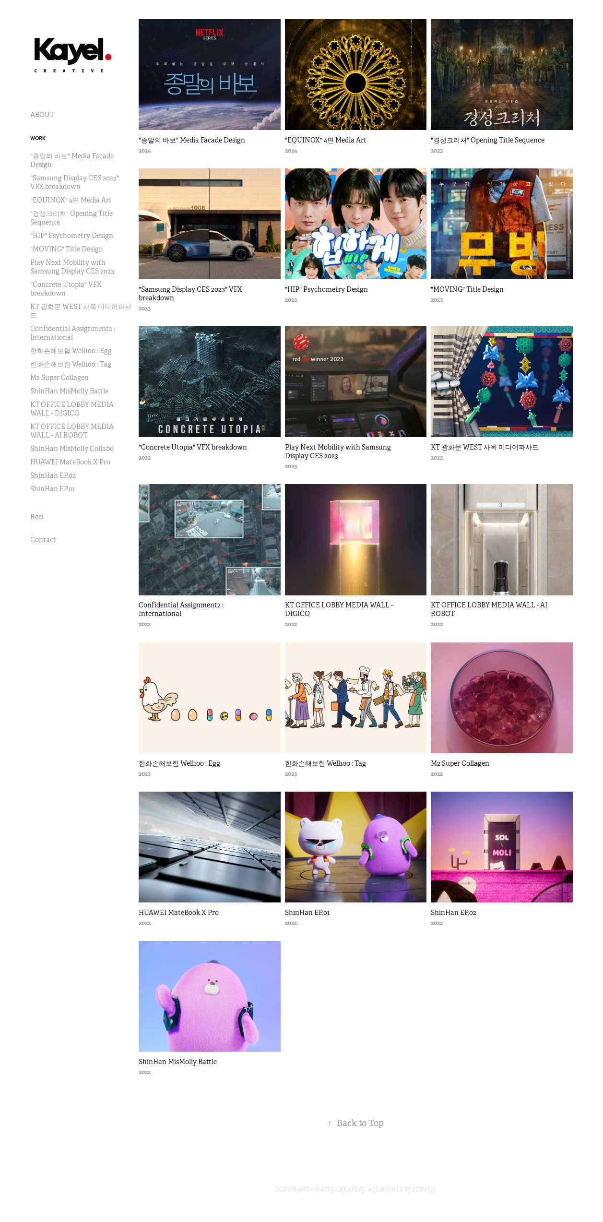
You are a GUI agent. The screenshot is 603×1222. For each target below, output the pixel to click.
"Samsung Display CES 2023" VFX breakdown (74, 182)
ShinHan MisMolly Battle (69, 391)
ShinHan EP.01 (52, 489)
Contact (43, 539)
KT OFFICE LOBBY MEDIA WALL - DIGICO (72, 408)
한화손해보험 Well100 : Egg (71, 350)
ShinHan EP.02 (53, 475)
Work (38, 138)
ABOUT (42, 114)
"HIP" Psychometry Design (71, 235)
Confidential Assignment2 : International (72, 333)
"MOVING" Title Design (66, 249)
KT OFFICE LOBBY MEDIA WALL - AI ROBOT (72, 430)
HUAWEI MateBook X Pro (70, 462)
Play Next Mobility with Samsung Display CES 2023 (72, 266)
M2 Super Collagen (59, 377)
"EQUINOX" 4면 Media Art (71, 200)
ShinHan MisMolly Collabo (72, 448)
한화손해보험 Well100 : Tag (70, 364)
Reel (37, 516)
